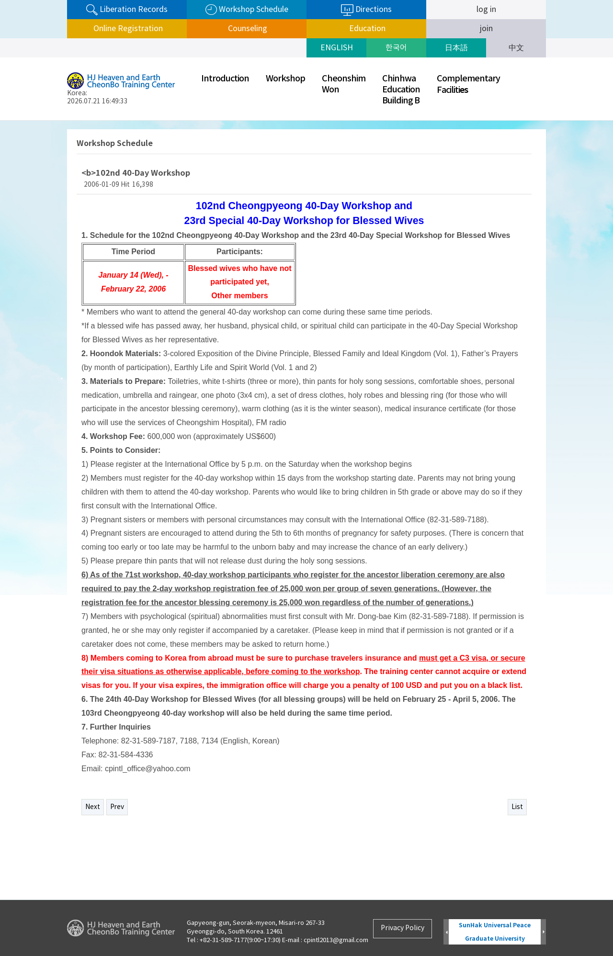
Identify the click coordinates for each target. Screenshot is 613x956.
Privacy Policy (402, 928)
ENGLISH (336, 48)
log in (486, 9)
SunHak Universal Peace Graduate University (495, 932)
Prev (117, 807)
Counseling (246, 28)
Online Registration (127, 28)
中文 (516, 48)
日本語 (456, 48)
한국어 (396, 48)
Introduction (225, 79)
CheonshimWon (343, 84)
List (517, 807)
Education (366, 28)
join (486, 28)
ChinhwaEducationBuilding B (401, 90)
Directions (366, 10)
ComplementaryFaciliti (468, 84)
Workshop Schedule (246, 9)
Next (92, 807)
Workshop (285, 79)
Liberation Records (127, 9)
